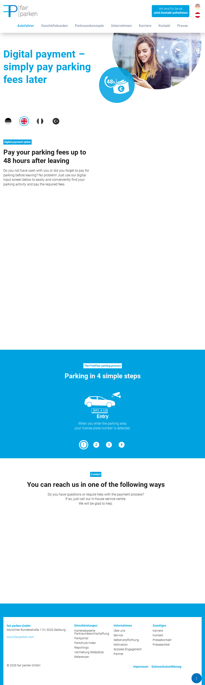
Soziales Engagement (128, 649)
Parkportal (81, 638)
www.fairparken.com (20, 637)
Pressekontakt (162, 640)
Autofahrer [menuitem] (25, 26)
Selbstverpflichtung (126, 640)
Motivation (121, 644)
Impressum (140, 666)
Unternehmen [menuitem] (121, 26)
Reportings (81, 647)
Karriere (158, 630)
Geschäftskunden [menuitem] (54, 26)
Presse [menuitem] (182, 26)
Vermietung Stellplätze (89, 652)
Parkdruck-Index (85, 643)
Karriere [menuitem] (145, 26)
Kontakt (158, 635)
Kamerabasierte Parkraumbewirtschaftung (91, 632)
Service (118, 635)
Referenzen (81, 657)
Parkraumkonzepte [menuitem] (89, 26)
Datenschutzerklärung (166, 666)
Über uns (119, 630)
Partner (119, 654)
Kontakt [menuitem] (164, 26)
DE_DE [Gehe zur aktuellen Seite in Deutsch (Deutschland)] (197, 6)
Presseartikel (161, 644)
